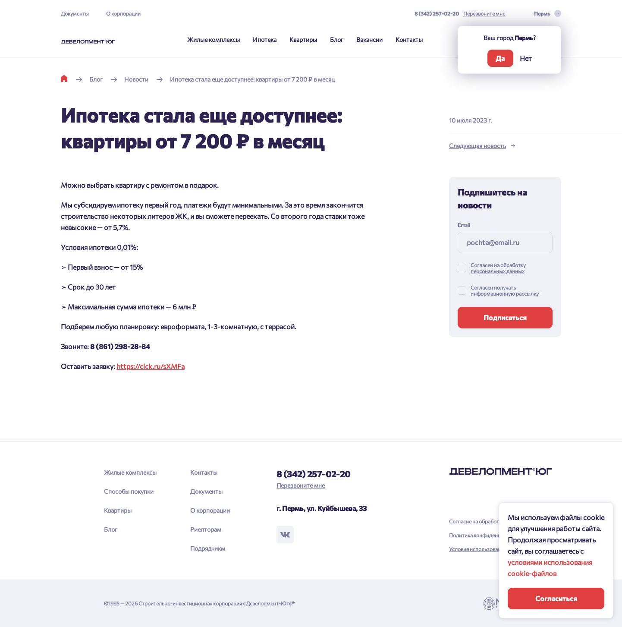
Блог (336, 39)
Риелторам (205, 529)
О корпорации (123, 13)
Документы (75, 13)
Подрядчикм (207, 548)
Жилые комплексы (213, 39)
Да (500, 58)
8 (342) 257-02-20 (437, 13)
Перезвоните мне (484, 13)
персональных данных (498, 271)
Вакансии (369, 39)
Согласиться (556, 598)
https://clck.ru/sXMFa (150, 366)
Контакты (409, 39)
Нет (526, 58)
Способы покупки (129, 491)
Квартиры (303, 39)
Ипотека (264, 39)
